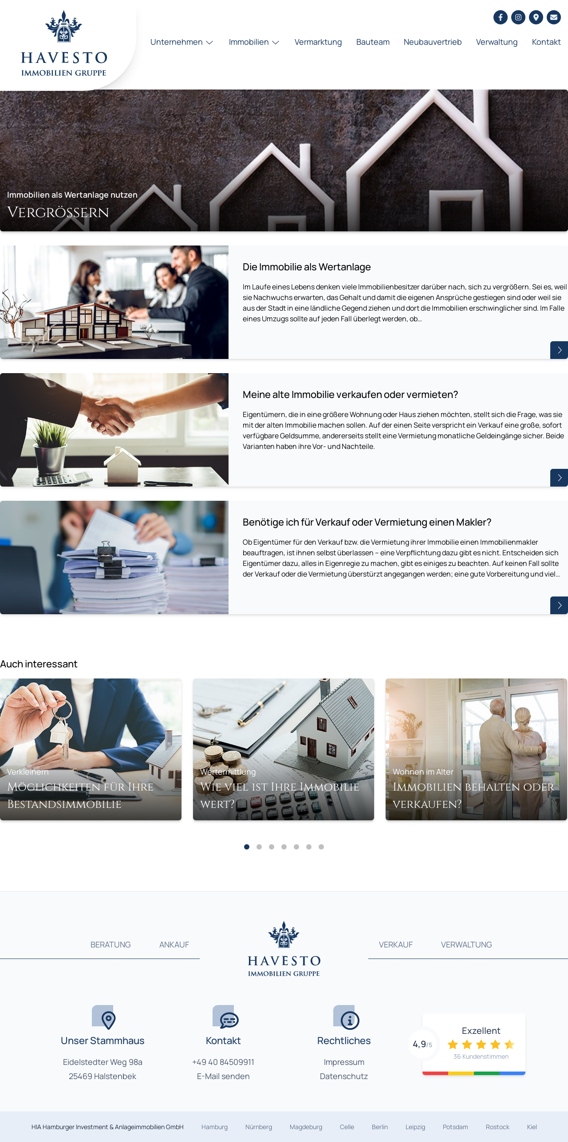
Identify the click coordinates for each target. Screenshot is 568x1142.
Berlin (380, 1127)
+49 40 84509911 (223, 1061)
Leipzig (415, 1127)
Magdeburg (306, 1127)
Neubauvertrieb (433, 42)
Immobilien (255, 42)
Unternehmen (182, 42)
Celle (347, 1127)
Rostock (497, 1127)
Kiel (532, 1127)
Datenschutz (344, 1076)
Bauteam (373, 42)
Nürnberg (258, 1127)
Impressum (344, 1061)
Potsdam (455, 1127)
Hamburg (214, 1127)
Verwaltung (497, 42)
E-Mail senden (223, 1076)
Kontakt (546, 42)
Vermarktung (318, 42)
